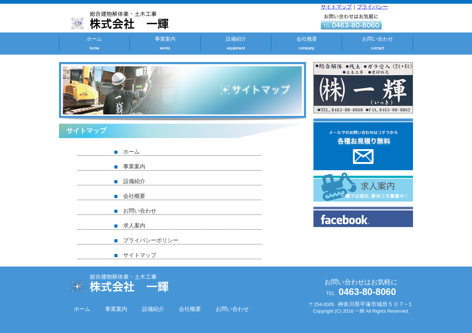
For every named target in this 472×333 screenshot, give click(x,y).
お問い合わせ (377, 39)
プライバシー (372, 7)
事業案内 (165, 39)
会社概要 (306, 39)
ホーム (94, 39)
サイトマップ (336, 7)
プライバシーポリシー (146, 240)
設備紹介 (236, 39)
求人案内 (129, 225)
